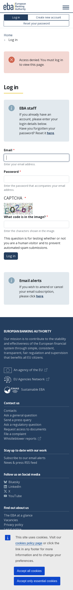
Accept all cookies (29, 571)
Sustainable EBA (24, 389)
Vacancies (11, 520)
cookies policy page (28, 543)
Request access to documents (25, 429)
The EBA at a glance (18, 515)
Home (8, 35)
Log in (16, 17)
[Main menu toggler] (65, 7)
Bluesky (14, 482)
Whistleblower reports (20, 438)
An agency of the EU (23, 370)
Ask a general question (20, 415)
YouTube (15, 496)
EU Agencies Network (24, 379)
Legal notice (12, 529)
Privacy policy (13, 525)
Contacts (10, 410)
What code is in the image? (25, 217)
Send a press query (17, 420)
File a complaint (15, 434)
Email (8, 150)
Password (11, 172)
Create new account (48, 17)
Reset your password (36, 23)
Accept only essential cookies (37, 581)
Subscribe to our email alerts (24, 458)
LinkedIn (14, 486)
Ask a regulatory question (22, 424)
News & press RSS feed (20, 462)
